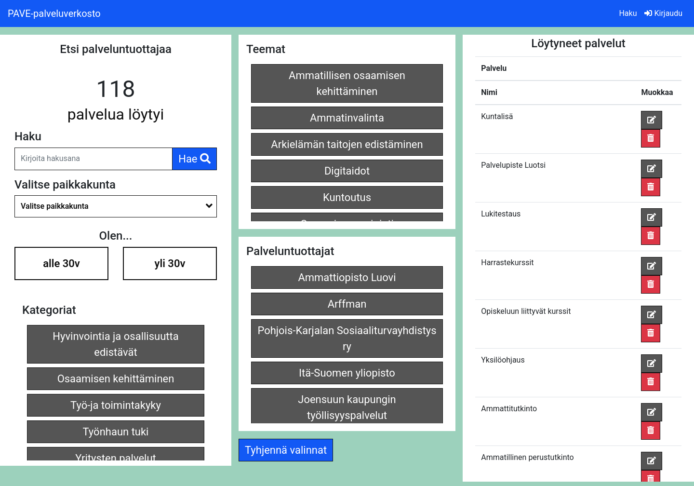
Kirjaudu (663, 13)
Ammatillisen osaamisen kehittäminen (347, 83)
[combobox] (115, 206)
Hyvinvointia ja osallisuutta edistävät (115, 344)
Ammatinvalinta (347, 118)
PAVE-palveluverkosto (54, 13)
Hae (194, 159)
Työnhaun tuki (116, 432)
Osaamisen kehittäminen (115, 379)
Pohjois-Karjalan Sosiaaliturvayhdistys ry (346, 338)
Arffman (347, 304)
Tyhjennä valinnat (286, 450)
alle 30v (61, 263)
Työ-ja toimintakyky (115, 405)
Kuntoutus (347, 197)
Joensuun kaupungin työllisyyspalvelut (347, 407)
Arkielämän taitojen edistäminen (347, 144)
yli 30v (170, 263)
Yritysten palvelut (115, 458)
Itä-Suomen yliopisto (347, 373)
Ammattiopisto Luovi (347, 277)
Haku (628, 13)
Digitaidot (347, 171)
